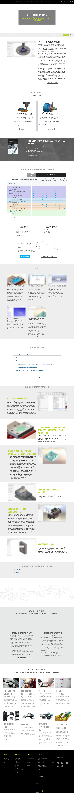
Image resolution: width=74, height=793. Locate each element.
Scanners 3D (6, 759)
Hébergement (29, 759)
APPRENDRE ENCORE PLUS (21, 655)
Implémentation (29, 760)
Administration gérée (30, 762)
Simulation (28, 763)
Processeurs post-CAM (30, 757)
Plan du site (37, 790)
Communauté (17, 763)
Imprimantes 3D (6, 757)
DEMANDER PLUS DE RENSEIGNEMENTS (49, 254)
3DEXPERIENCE (6, 756)
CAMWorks (44, 68)
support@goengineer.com (42, 769)
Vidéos (17, 570)
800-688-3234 (56, 35)
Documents (18, 567)
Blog (16, 759)
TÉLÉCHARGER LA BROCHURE (49, 156)
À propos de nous (18, 755)
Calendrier (17, 760)
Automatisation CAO (30, 756)
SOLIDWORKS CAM (8, 35)
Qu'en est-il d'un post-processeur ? (24, 358)
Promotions (6, 762)
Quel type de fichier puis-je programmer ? (25, 352)
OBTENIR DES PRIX (65, 35)
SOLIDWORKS (6, 755)
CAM (4, 760)
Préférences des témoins (37, 787)
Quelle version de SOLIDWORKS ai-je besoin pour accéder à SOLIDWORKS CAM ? (34, 355)
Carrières (16, 762)
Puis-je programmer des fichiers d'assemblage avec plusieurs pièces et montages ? (35, 362)
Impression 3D (29, 755)
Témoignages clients (18, 766)
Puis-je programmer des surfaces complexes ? (26, 365)
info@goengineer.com (41, 760)
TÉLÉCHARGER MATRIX (25, 254)
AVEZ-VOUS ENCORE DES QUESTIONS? (37, 375)
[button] (66, 2)
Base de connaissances (19, 767)
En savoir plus (25, 123)
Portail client (17, 764)
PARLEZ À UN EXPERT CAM (52, 82)
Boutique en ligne (18, 769)
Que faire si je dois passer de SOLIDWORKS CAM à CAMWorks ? (30, 368)
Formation (17, 770)
